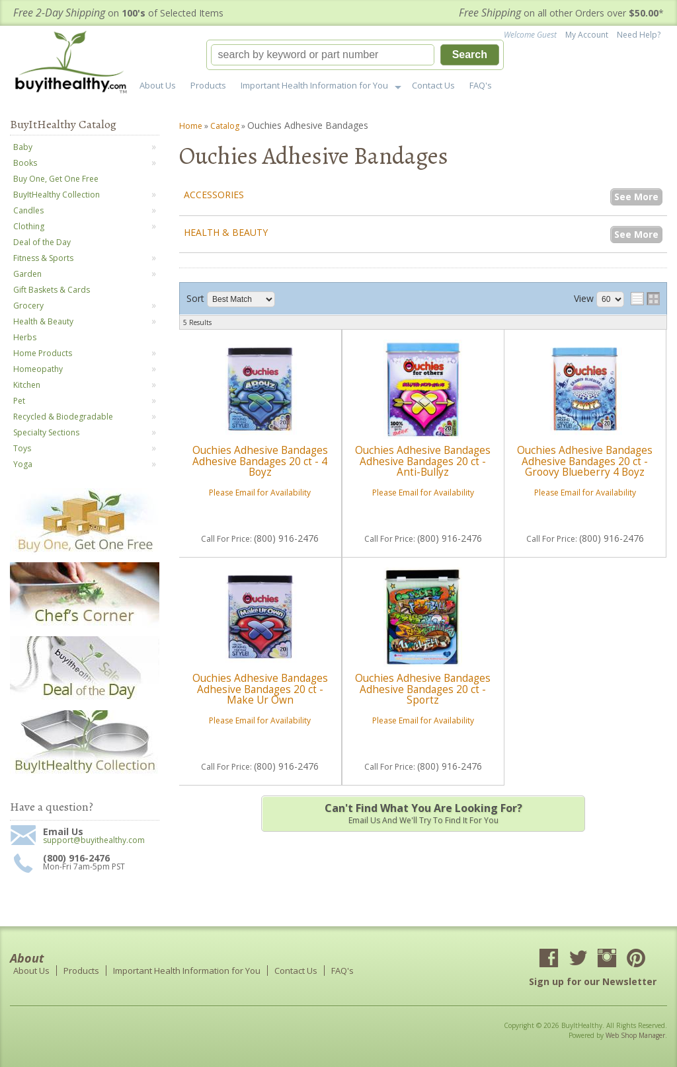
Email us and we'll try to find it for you (423, 813)
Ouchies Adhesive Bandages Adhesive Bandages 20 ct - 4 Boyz (260, 461)
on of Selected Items (118, 13)
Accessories (214, 194)
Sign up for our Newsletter (593, 981)
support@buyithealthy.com (94, 840)
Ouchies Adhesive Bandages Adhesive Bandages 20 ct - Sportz (423, 689)
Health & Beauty (226, 232)
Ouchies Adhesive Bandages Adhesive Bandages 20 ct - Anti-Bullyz (423, 461)
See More (636, 196)
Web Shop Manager (635, 1035)
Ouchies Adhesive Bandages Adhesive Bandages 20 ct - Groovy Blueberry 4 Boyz (585, 461)
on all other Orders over (561, 13)
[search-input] (323, 55)
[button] (355, 55)
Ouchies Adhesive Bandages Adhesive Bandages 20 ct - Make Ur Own (260, 689)
